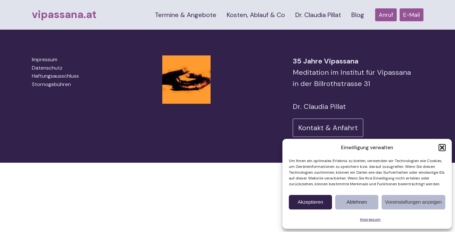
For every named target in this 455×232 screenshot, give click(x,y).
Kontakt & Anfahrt (328, 127)
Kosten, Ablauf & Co (256, 15)
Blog (357, 15)
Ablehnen (356, 202)
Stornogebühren (51, 84)
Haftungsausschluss (55, 75)
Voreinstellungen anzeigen (413, 202)
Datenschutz (47, 67)
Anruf (386, 15)
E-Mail (411, 15)
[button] (442, 147)
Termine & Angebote (185, 15)
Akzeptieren (310, 202)
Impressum (370, 219)
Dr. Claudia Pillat (318, 15)
